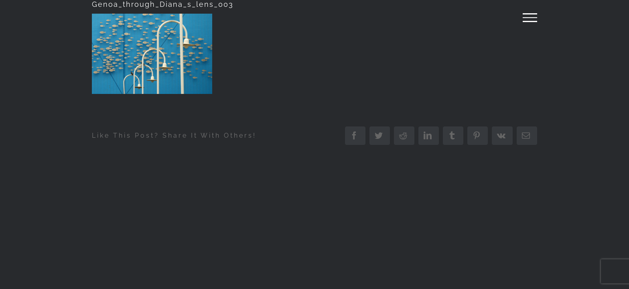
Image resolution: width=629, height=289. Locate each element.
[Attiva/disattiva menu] (530, 17)
